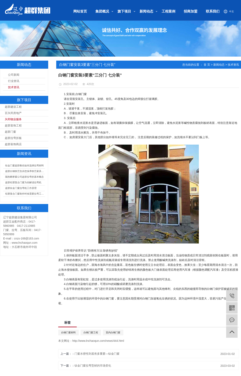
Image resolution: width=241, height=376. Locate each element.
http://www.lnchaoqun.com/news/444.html (98, 340)
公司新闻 (13, 74)
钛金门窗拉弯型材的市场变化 (93, 365)
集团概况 (102, 11)
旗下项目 (124, 11)
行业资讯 (13, 81)
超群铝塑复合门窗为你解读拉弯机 (23, 182)
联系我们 (213, 11)
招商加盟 (190, 11)
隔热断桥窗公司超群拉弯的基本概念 (24, 176)
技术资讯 (13, 87)
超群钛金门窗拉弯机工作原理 (21, 188)
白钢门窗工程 (91, 332)
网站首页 (80, 11)
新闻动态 (146, 11)
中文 (231, 11)
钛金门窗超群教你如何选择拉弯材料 (24, 165)
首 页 (207, 64)
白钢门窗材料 (68, 332)
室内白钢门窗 (113, 332)
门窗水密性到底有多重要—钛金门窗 (97, 353)
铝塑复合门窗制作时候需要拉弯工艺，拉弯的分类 (25, 193)
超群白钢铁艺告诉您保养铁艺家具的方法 (25, 171)
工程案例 (168, 11)
